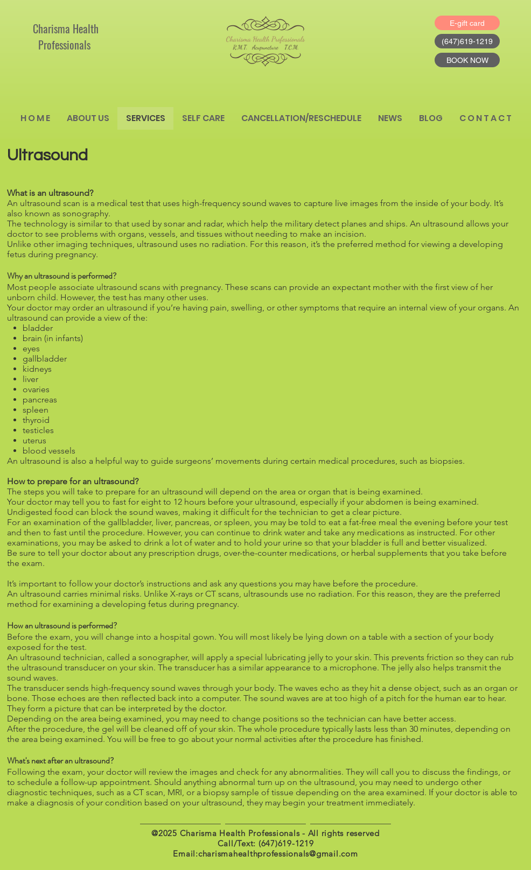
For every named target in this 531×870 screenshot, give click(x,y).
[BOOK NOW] (467, 60)
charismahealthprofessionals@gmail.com (278, 853)
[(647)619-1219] (467, 41)
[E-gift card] (467, 23)
